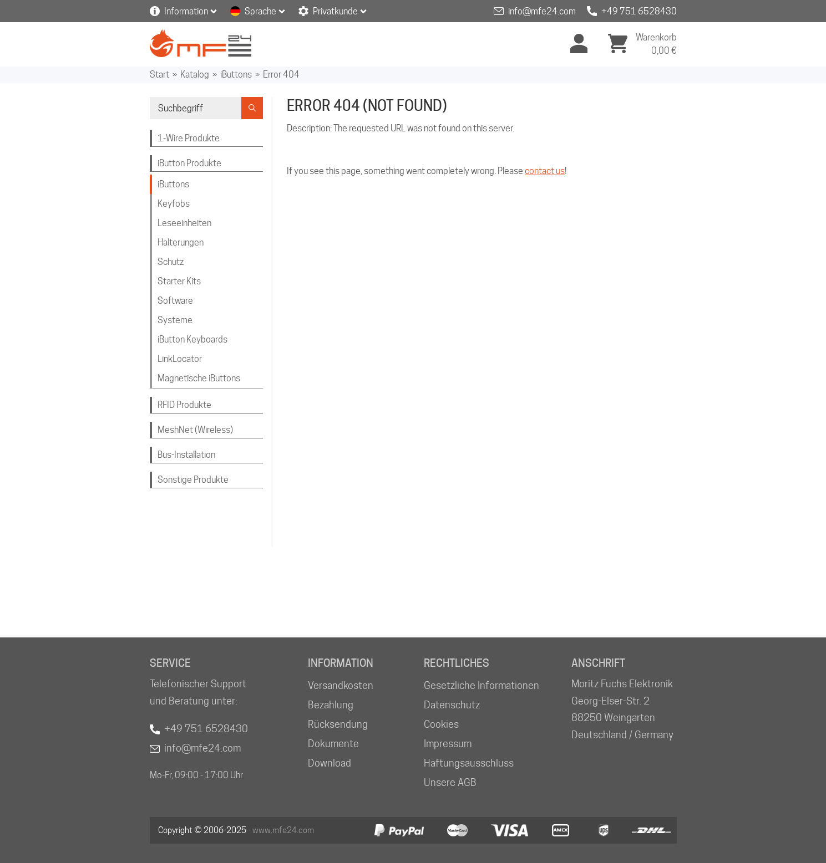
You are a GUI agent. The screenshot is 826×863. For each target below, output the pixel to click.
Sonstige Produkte (193, 479)
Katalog (194, 74)
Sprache (260, 11)
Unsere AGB (450, 782)
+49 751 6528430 (639, 11)
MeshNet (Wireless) (195, 430)
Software (175, 300)
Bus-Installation (186, 455)
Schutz (171, 262)
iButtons (236, 74)
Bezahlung (330, 705)
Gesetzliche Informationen (481, 685)
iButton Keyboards (192, 339)
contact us (545, 171)
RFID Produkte (184, 405)
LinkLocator (180, 359)
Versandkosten (340, 685)
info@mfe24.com (542, 11)
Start (159, 74)
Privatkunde (335, 11)
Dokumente (333, 743)
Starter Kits (179, 281)
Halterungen (181, 242)
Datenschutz (452, 705)
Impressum (448, 743)
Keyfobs (174, 203)
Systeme (175, 320)
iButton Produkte (189, 163)
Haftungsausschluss (469, 763)
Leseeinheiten (184, 223)
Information (186, 11)
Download (329, 763)
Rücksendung (338, 724)
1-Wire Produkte (189, 138)
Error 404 (281, 74)
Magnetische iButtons (199, 378)
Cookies (441, 724)
